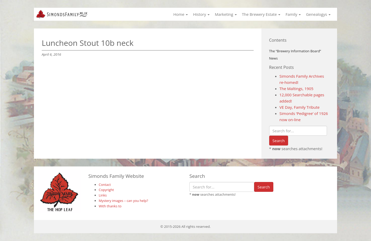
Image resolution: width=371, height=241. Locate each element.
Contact (105, 184)
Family (293, 14)
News (273, 58)
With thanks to (110, 206)
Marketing (226, 14)
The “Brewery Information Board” (295, 51)
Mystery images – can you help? (123, 200)
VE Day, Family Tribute (300, 107)
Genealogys (318, 14)
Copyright (106, 189)
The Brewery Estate (261, 14)
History (201, 14)
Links (103, 195)
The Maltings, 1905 (296, 88)
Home (180, 14)
